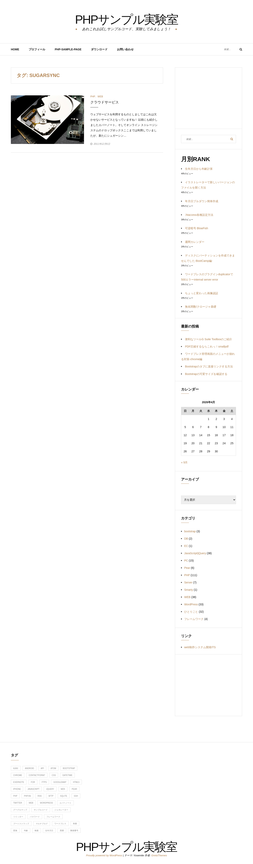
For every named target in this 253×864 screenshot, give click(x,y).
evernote (18, 782)
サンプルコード (41, 810)
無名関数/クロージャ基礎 (200, 306)
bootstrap (190, 531)
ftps (44, 782)
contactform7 (37, 775)
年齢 (26, 830)
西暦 (62, 830)
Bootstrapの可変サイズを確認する (206, 374)
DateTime (67, 775)
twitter (17, 803)
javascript (33, 789)
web (31, 803)
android (29, 768)
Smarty (188, 589)
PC (186, 560)
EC (186, 546)
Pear (187, 567)
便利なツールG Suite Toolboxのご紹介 (208, 339)
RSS (40, 796)
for (33, 782)
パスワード (35, 817)
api (42, 768)
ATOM (53, 768)
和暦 (75, 824)
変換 (15, 830)
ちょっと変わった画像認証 (201, 293)
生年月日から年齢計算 (199, 168)
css (54, 775)
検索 (37, 830)
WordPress (191, 604)
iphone (17, 789)
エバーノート (65, 803)
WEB (100, 96)
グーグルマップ (20, 810)
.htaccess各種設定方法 (199, 214)
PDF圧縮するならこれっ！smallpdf (206, 346)
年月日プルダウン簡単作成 (201, 201)
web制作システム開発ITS (200, 647)
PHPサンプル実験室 (126, 19)
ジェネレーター (61, 810)
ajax (15, 768)
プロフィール (37, 49)
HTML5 (76, 782)
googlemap (59, 782)
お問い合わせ (125, 49)
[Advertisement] (208, 101)
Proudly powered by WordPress (104, 855)
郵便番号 (74, 830)
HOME (15, 49)
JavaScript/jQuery (195, 553)
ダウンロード (99, 49)
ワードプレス (60, 824)
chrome (17, 775)
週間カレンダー (194, 241)
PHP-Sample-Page (68, 49)
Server (188, 582)
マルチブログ (42, 824)
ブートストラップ (21, 824)
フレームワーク (194, 619)
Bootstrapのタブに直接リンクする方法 (209, 366)
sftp (51, 796)
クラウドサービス (104, 102)
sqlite (63, 796)
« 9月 (184, 462)
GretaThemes (159, 855)
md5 (63, 789)
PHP (92, 96)
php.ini (27, 796)
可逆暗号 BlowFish (196, 228)
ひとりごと (191, 611)
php (15, 796)
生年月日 (49, 830)
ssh (76, 796)
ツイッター (18, 817)
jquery (50, 789)
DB (186, 538)
